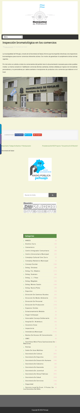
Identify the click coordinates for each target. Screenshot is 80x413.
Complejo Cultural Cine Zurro (36, 257)
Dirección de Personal (33, 301)
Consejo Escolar (31, 264)
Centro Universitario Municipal (37, 254)
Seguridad (29, 384)
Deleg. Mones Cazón (33, 284)
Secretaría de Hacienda (34, 367)
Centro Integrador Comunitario (37, 251)
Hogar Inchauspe (31, 315)
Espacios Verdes (31, 308)
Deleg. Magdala (31, 281)
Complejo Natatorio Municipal (36, 261)
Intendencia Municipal (33, 332)
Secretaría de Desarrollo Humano (38, 360)
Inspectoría (29, 328)
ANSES (28, 240)
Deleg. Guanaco (31, 274)
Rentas (28, 347)
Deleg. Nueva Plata (32, 288)
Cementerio (29, 247)
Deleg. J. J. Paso (31, 277)
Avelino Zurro (30, 244)
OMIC (27, 338)
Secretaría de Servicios (34, 381)
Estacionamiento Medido (35, 311)
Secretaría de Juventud (34, 370)
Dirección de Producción (34, 305)
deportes (28, 291)
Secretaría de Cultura (33, 354)
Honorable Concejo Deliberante (37, 318)
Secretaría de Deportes (34, 357)
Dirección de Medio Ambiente (36, 298)
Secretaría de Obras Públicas (36, 374)
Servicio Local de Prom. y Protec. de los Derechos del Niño (38, 388)
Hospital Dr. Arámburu (34, 321)
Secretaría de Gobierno (34, 364)
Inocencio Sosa (31, 325)
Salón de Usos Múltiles (34, 350)
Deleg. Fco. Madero (32, 271)
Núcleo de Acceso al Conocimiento (38, 335)
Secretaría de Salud (21, 47)
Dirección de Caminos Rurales (37, 294)
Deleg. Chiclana (31, 267)
